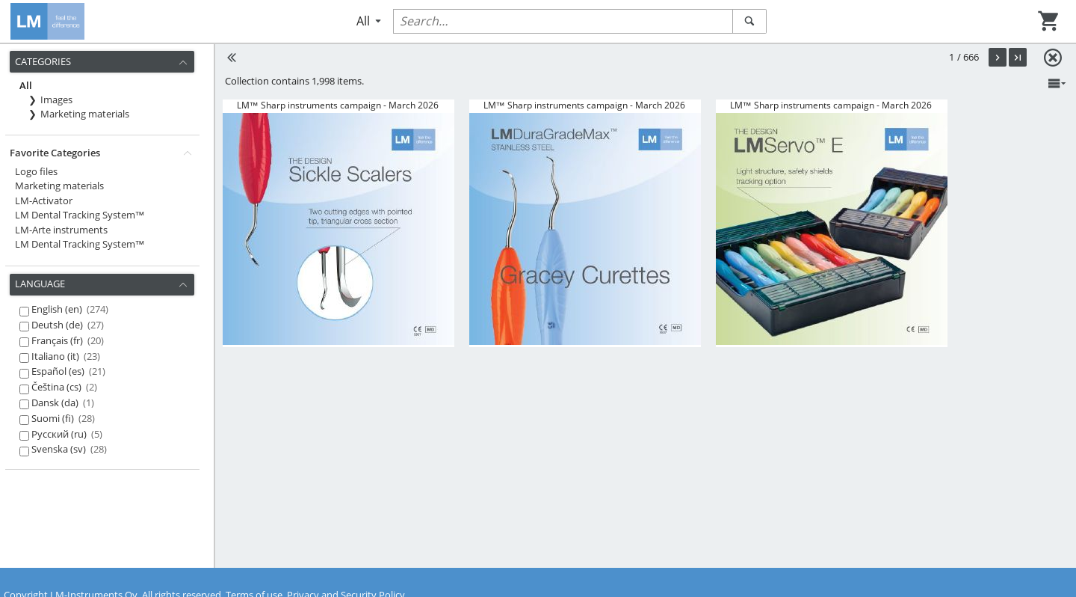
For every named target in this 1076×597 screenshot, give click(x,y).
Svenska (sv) (69, 449)
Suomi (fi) (63, 418)
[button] (998, 57)
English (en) (69, 309)
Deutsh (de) (67, 324)
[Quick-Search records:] (563, 21)
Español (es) (68, 371)
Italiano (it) (65, 356)
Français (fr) (67, 340)
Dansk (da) (62, 402)
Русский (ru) (66, 434)
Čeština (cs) (64, 387)
